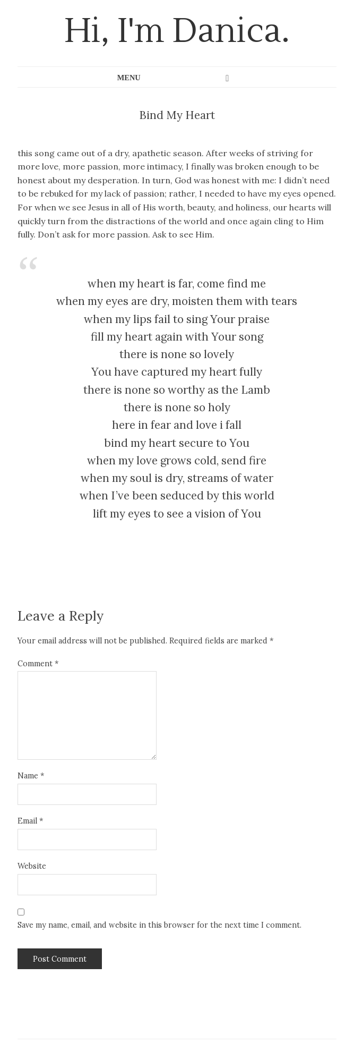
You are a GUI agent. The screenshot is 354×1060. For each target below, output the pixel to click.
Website (32, 866)
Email (30, 821)
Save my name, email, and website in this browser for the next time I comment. (159, 925)
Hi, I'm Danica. (177, 31)
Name (31, 776)
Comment (38, 663)
